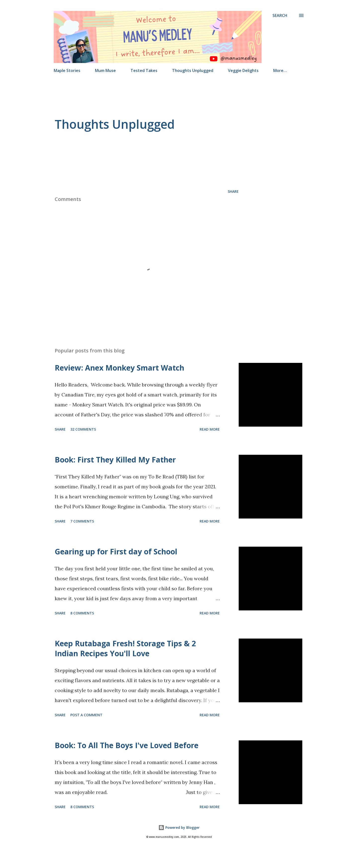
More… (280, 70)
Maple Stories (67, 70)
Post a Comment (86, 715)
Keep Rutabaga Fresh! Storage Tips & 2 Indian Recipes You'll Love (125, 648)
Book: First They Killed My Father (115, 460)
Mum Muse (105, 70)
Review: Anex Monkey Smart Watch (119, 368)
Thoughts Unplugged (192, 70)
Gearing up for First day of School (116, 551)
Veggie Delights (243, 70)
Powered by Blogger (179, 827)
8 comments (82, 613)
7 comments (82, 521)
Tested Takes (144, 70)
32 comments (83, 429)
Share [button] (233, 191)
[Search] (279, 15)
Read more (210, 429)
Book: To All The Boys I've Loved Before (126, 745)
